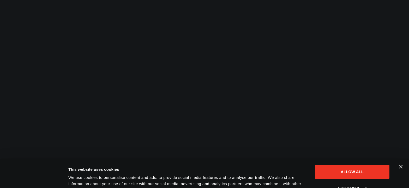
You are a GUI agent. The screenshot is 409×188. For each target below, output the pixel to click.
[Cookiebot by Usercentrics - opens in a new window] (34, 178)
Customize (352, 161)
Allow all (352, 145)
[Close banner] (401, 140)
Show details (80, 177)
